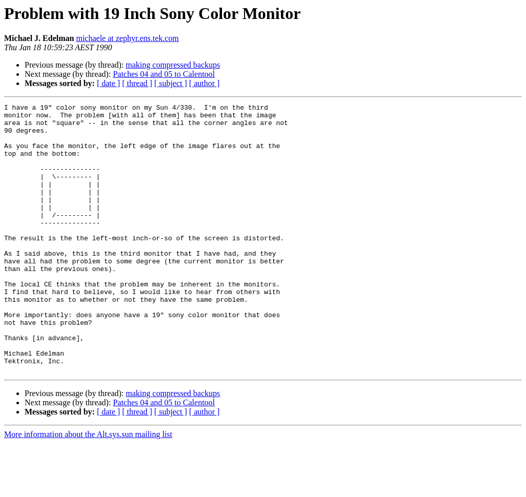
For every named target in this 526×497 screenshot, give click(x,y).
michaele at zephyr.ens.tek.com (127, 38)
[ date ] (108, 83)
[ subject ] (170, 83)
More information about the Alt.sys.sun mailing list (88, 488)
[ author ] (204, 83)
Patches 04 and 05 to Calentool (164, 74)
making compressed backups (173, 64)
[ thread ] (137, 83)
